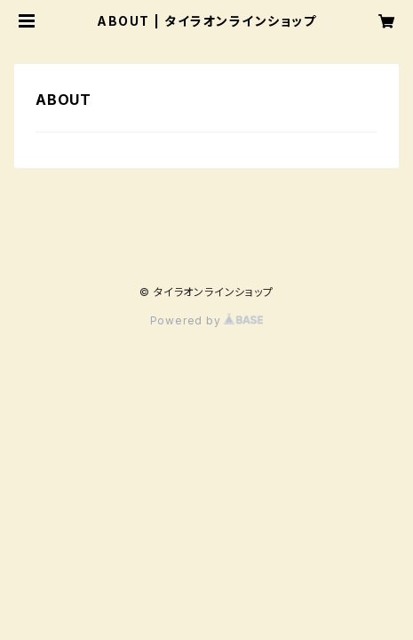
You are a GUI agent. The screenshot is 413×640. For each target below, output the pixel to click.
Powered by (207, 320)
